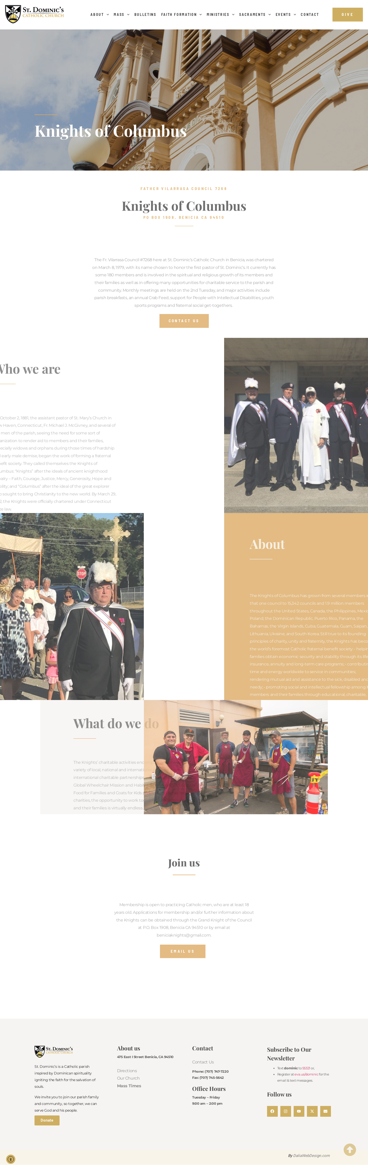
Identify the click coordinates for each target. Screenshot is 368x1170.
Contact (310, 14)
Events (286, 14)
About (99, 14)
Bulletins (145, 14)
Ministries (220, 14)
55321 (306, 1068)
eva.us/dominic (306, 1074)
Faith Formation (181, 14)
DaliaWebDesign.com (311, 1155)
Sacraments (255, 14)
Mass (121, 14)
